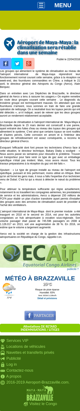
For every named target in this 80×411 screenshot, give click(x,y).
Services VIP (17, 340)
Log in (11, 364)
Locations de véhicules (25, 346)
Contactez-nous (19, 370)
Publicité (13, 358)
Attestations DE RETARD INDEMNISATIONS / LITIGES (40, 328)
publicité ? (73, 269)
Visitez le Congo (43, 404)
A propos (13, 376)
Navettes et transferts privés (30, 352)
